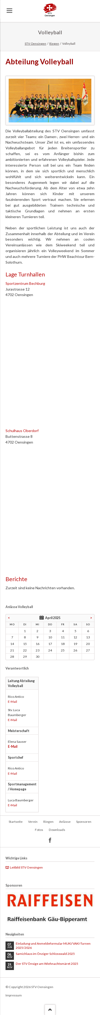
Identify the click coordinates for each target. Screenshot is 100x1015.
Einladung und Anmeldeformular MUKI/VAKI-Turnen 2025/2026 (53, 946)
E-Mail (12, 702)
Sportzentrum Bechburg (25, 283)
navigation (9, 10)
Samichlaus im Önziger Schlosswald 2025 (45, 954)
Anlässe (65, 822)
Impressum (14, 995)
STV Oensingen (35, 43)
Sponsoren (83, 822)
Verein (33, 822)
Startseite (16, 822)
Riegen (54, 43)
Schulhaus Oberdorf (22, 430)
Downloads (57, 830)
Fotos (39, 830)
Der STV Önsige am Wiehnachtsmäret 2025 (47, 964)
